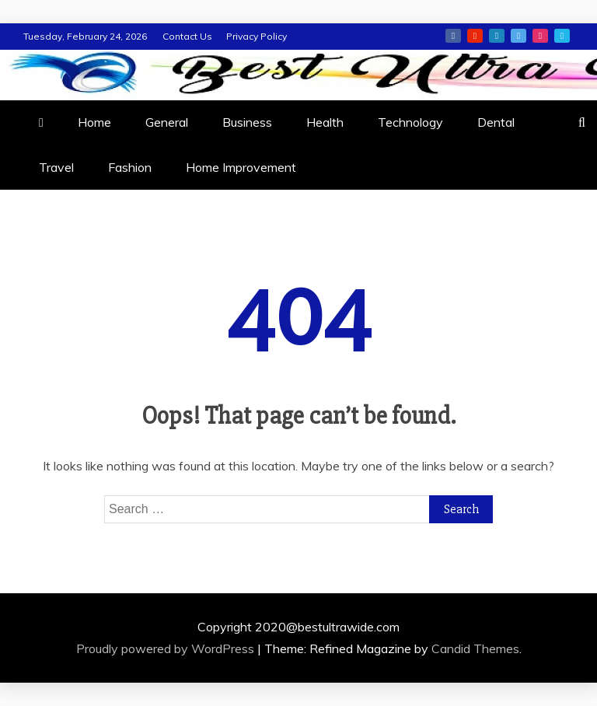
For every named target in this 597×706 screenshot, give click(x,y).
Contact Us (187, 36)
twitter (518, 36)
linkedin (496, 36)
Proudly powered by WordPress (166, 648)
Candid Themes (475, 648)
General (166, 122)
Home (94, 122)
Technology (410, 122)
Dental (496, 122)
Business (247, 122)
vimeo (562, 36)
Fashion (130, 167)
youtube (475, 36)
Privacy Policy (256, 36)
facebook (453, 36)
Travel (56, 167)
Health (325, 122)
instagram (540, 36)
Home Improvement (241, 167)
